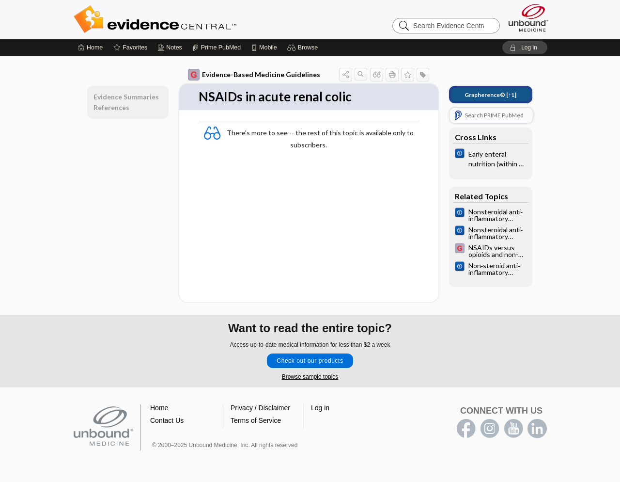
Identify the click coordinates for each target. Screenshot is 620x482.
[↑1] (490, 94)
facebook (466, 428)
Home (159, 408)
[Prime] (216, 47)
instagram (489, 428)
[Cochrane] (490, 158)
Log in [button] (320, 408)
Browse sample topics (310, 376)
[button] (304, 47)
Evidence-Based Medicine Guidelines (254, 74)
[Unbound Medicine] (528, 17)
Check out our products (310, 360)
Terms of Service (256, 420)
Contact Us (167, 420)
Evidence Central (194, 19)
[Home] (90, 47)
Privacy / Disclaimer (260, 408)
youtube (513, 428)
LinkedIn (537, 428)
